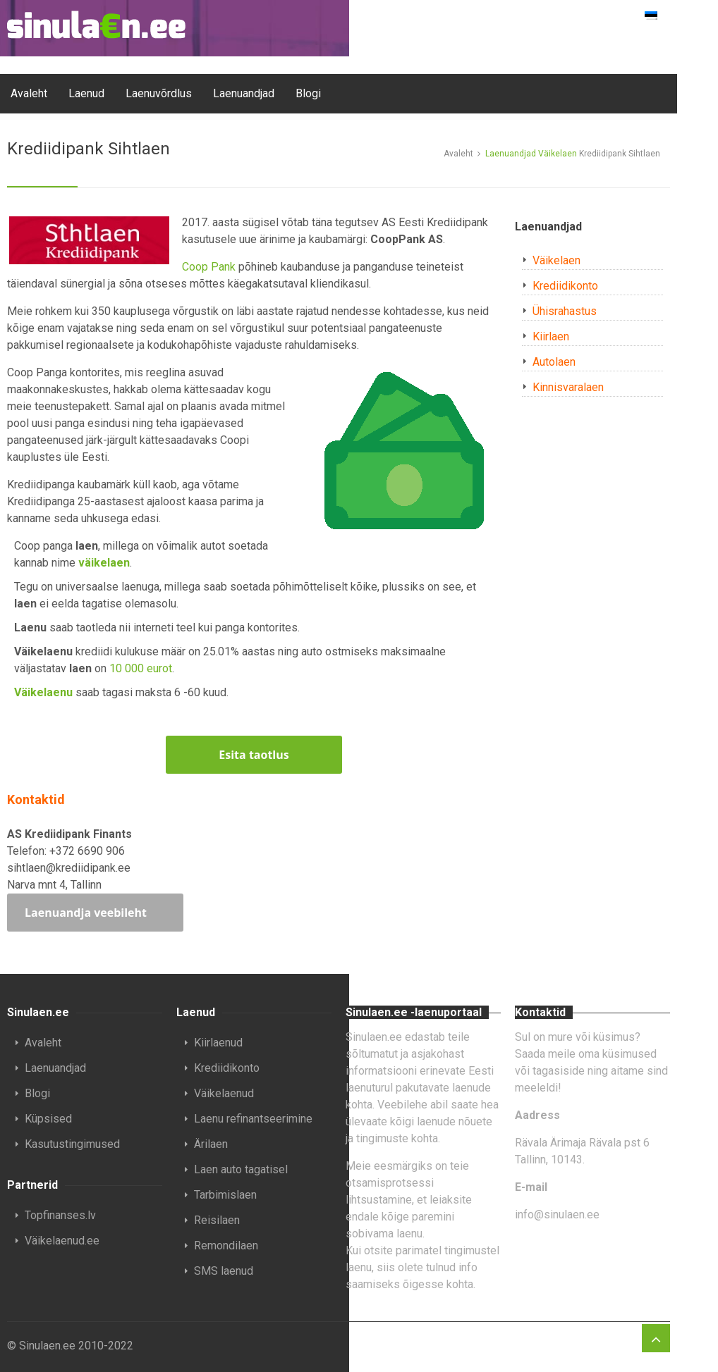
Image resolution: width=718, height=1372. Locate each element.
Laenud (86, 93)
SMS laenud (223, 1271)
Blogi (308, 93)
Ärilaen (211, 1144)
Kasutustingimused (72, 1144)
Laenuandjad (243, 93)
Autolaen (554, 362)
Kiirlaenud (218, 1042)
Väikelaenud (224, 1093)
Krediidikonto (565, 285)
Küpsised (48, 1118)
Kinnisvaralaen (568, 387)
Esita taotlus (253, 754)
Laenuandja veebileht (86, 912)
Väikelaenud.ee (62, 1240)
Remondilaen (226, 1245)
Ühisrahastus (565, 311)
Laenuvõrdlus (159, 93)
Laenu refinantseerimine (253, 1118)
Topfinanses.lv (60, 1215)
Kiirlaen (551, 336)
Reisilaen (217, 1220)
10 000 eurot (140, 668)
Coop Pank (209, 266)
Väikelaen (557, 154)
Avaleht (29, 93)
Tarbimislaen (225, 1194)
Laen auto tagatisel (241, 1169)
